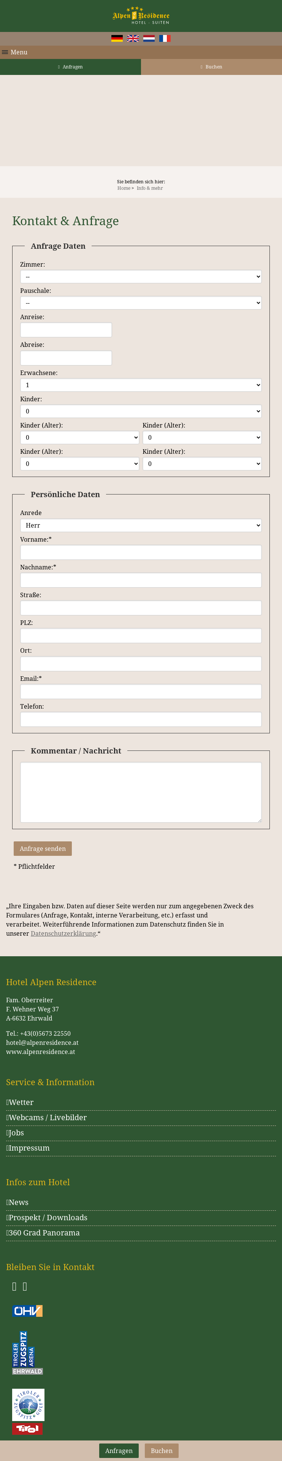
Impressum (28, 1148)
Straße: (30, 595)
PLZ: (26, 622)
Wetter (19, 1102)
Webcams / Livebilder (46, 1117)
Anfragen (70, 67)
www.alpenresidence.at (40, 1052)
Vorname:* (36, 539)
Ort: (26, 650)
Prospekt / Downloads (46, 1217)
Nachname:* (38, 567)
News (17, 1202)
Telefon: (32, 706)
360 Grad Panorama (43, 1232)
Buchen (211, 67)
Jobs (15, 1132)
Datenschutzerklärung (63, 933)
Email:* (31, 678)
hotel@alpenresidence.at (42, 1042)
